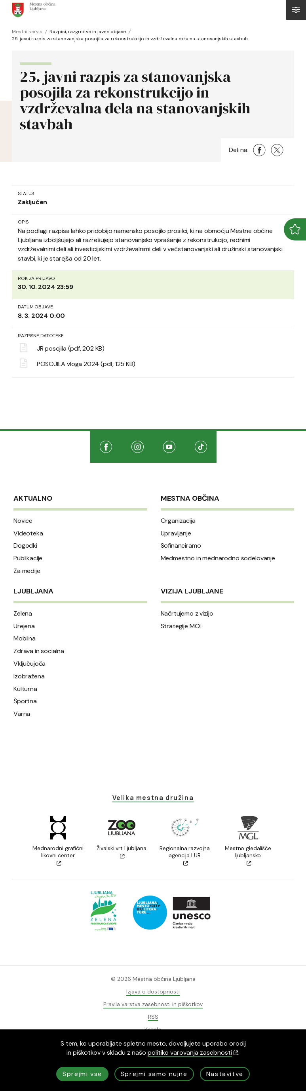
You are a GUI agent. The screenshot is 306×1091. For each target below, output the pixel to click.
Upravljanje (176, 533)
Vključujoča (29, 664)
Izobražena (28, 676)
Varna (21, 714)
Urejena (24, 626)
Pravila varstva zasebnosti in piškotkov (153, 1004)
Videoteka (28, 533)
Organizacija (178, 521)
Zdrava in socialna (38, 651)
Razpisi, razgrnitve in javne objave (87, 31)
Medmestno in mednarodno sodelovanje (218, 558)
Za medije (26, 571)
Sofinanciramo (181, 546)
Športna (25, 701)
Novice (22, 521)
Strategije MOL (182, 626)
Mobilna (24, 638)
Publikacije (27, 558)
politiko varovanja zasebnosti (193, 1052)
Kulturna (25, 689)
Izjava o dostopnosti (153, 991)
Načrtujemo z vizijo (187, 614)
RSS (153, 1016)
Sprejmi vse (82, 1074)
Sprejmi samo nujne (154, 1074)
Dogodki (25, 546)
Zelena (22, 614)
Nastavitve (224, 1074)
